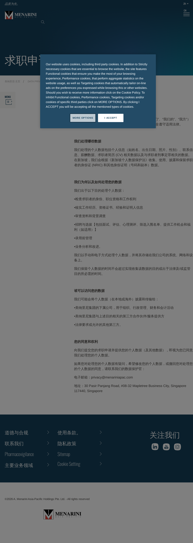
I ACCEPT (110, 117)
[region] (98, 91)
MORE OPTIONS (83, 117)
